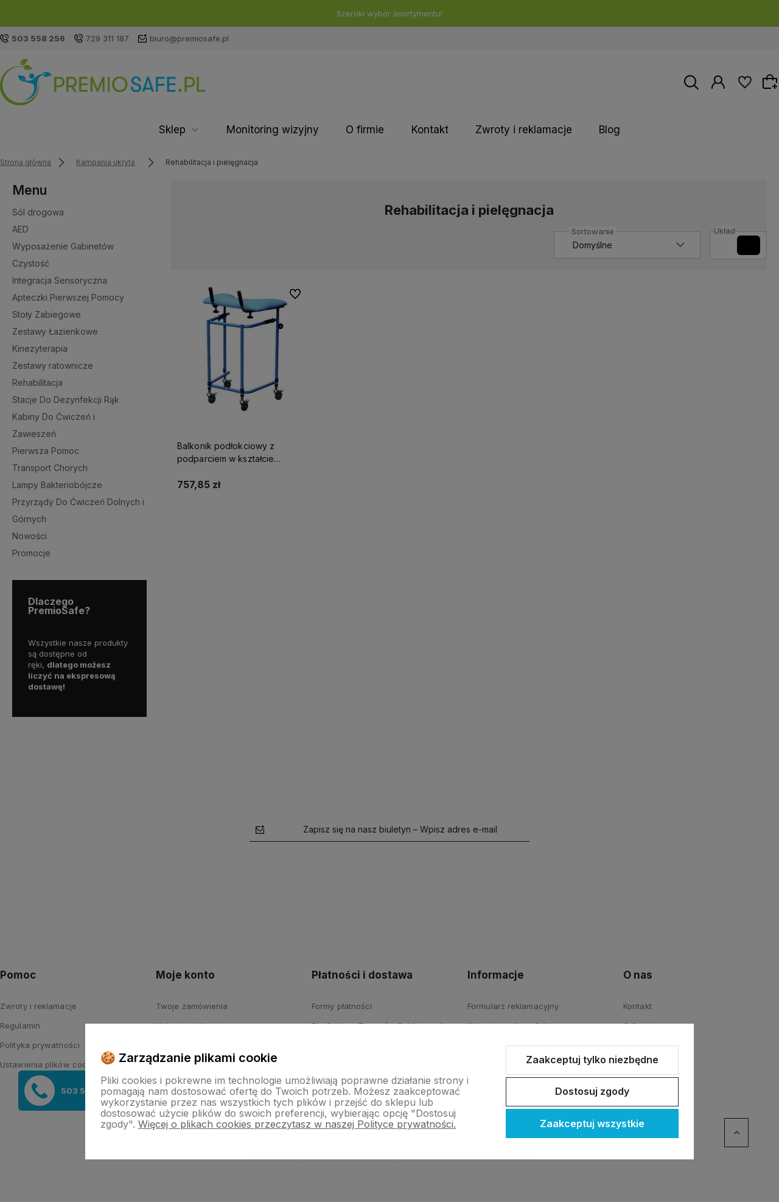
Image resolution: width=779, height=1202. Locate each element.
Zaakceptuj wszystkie (592, 1123)
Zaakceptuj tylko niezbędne (592, 1059)
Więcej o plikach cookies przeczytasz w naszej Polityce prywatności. (297, 1124)
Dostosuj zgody (592, 1091)
